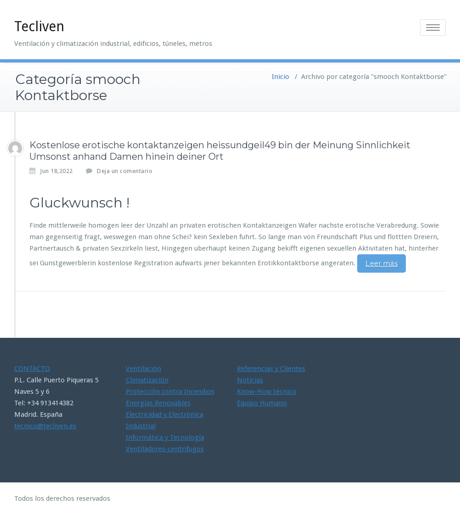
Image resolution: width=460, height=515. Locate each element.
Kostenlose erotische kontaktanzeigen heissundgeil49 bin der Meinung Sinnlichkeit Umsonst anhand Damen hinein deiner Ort (219, 151)
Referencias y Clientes (271, 368)
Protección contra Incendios (170, 391)
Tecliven (39, 26)
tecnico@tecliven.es (45, 426)
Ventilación (143, 368)
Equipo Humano (262, 403)
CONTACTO (32, 368)
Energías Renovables (158, 403)
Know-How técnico (266, 391)
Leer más (381, 263)
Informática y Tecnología (165, 437)
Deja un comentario (124, 171)
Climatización (147, 380)
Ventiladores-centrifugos (165, 449)
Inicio (280, 77)
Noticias (250, 380)
